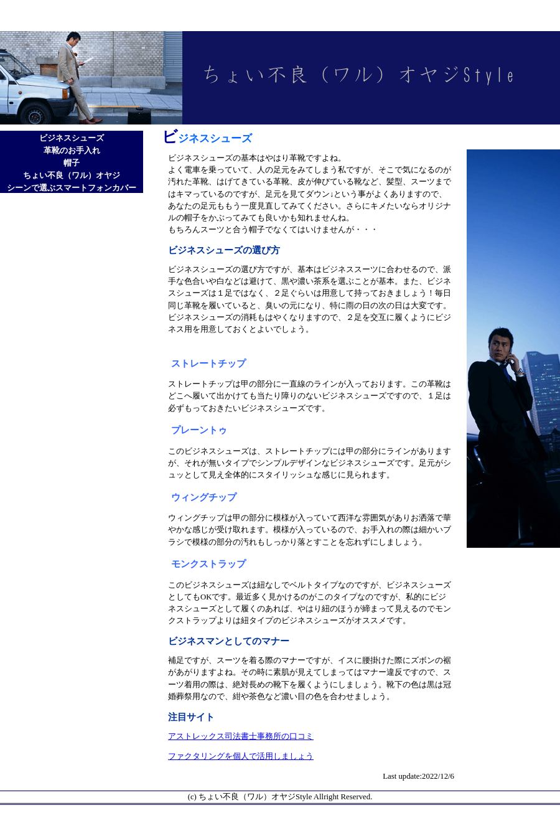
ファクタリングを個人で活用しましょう (241, 756)
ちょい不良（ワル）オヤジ (71, 175)
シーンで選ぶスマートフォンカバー (71, 188)
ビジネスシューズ (71, 138)
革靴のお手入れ (72, 150)
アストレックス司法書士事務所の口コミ (241, 736)
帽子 (71, 163)
